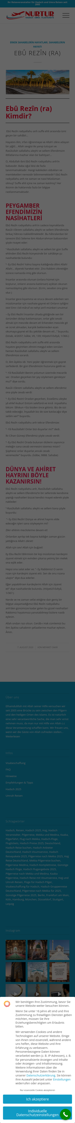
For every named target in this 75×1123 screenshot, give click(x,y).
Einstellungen (62, 1079)
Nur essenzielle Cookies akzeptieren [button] (37, 1090)
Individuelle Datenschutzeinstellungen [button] (37, 1112)
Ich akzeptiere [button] (37, 1099)
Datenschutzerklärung (40, 1075)
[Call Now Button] (65, 1114)
